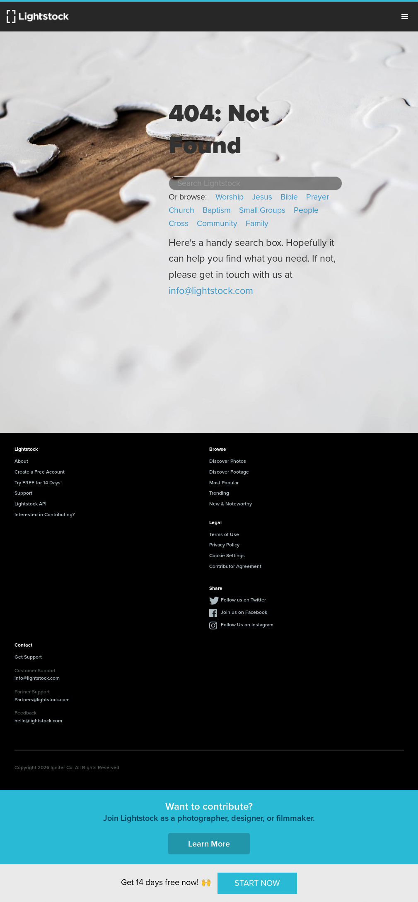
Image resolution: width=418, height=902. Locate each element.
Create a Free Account (39, 471)
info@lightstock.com (211, 291)
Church (181, 210)
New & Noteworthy (230, 503)
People (306, 210)
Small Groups (262, 210)
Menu (404, 16)
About (21, 460)
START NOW (257, 883)
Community (217, 223)
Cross (178, 223)
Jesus (262, 197)
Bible (289, 197)
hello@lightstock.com (38, 720)
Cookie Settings (227, 555)
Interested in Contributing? (44, 514)
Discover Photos (227, 460)
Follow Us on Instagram (247, 624)
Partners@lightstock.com (42, 699)
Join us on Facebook (244, 612)
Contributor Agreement (235, 566)
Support (23, 492)
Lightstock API (30, 503)
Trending (219, 492)
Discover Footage (229, 471)
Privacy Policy (224, 544)
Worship (229, 197)
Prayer (317, 197)
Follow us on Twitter (243, 599)
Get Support (28, 656)
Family (257, 223)
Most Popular (224, 482)
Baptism (217, 210)
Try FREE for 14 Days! (38, 482)
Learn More (209, 843)
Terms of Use (224, 534)
